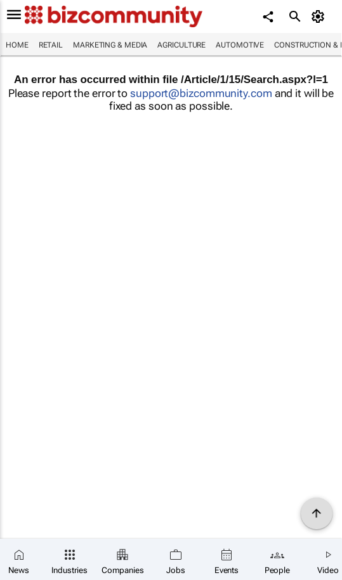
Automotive (240, 45)
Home (17, 45)
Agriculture (181, 45)
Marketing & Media (110, 45)
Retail (51, 45)
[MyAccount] (320, 16)
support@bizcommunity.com (201, 93)
